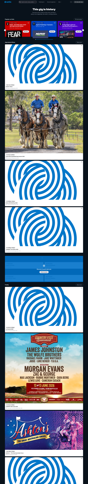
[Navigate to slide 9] (42, 39)
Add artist (44, 143)
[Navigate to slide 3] (37, 39)
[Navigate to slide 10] (43, 39)
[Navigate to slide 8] (41, 39)
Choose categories (44, 245)
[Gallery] (44, 30)
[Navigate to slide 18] (50, 39)
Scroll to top (44, 474)
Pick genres (44, 323)
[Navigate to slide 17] (49, 39)
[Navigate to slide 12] (45, 39)
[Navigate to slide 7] (40, 39)
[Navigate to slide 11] (44, 39)
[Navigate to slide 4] (38, 39)
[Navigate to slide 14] (47, 39)
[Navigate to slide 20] (52, 39)
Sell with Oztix (79, 2)
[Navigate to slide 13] (46, 39)
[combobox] (28, 2)
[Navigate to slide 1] (35, 39)
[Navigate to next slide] (83, 30)
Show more (79, 42)
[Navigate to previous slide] (5, 30)
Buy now (26, 31)
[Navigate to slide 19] (51, 39)
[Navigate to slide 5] (39, 39)
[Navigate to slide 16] (48, 39)
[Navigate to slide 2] (36, 39)
